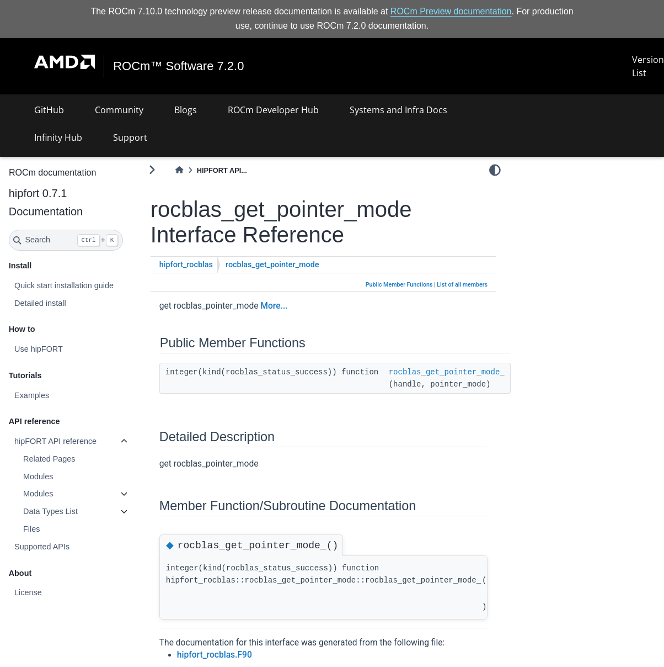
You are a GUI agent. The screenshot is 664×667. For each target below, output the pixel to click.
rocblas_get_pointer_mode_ (447, 372)
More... (273, 306)
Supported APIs (41, 546)
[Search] (66, 240)
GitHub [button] (49, 110)
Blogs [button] (185, 110)
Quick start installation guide (64, 285)
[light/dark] (495, 169)
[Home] (179, 170)
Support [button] (130, 137)
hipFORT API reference (55, 441)
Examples (31, 395)
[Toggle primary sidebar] (152, 170)
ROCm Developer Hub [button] (273, 110)
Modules (38, 476)
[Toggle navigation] (22, 66)
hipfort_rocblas (186, 264)
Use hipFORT (38, 349)
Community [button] (119, 110)
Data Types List (50, 511)
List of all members (462, 284)
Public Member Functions (399, 284)
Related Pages (49, 458)
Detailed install (40, 302)
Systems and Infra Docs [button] (398, 110)
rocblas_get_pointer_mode (272, 264)
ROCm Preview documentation (451, 11)
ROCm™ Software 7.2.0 (182, 66)
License (28, 592)
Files (31, 529)
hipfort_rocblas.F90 (214, 655)
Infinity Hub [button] (58, 137)
